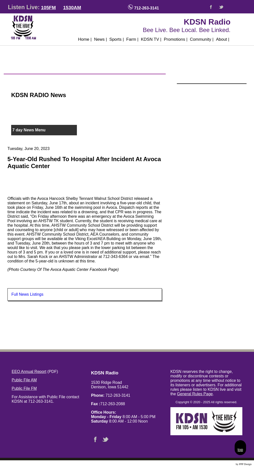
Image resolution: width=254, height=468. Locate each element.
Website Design (227, 464)
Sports (116, 39)
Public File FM (24, 388)
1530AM (72, 7)
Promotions (175, 39)
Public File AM (24, 380)
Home (85, 39)
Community (202, 39)
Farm (132, 39)
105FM (48, 7)
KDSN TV (151, 39)
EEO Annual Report (29, 371)
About (222, 39)
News (100, 39)
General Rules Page (195, 394)
